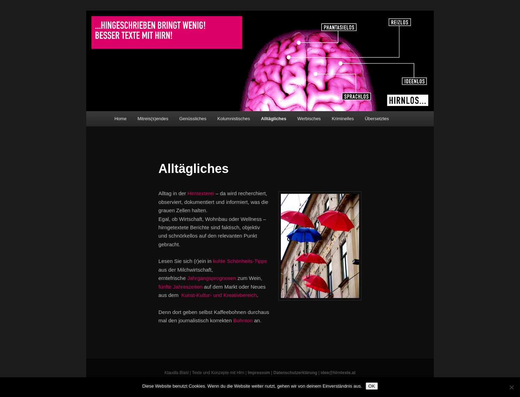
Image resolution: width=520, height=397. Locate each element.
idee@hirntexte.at (337, 372)
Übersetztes (377, 118)
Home (120, 118)
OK (371, 386)
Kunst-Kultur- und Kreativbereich (219, 295)
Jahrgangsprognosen (211, 278)
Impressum (259, 372)
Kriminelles (343, 118)
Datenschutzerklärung (295, 372)
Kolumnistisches (233, 118)
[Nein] (511, 387)
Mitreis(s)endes (152, 118)
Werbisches (309, 118)
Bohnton (243, 320)
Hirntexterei (200, 193)
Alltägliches (273, 118)
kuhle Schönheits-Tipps (240, 261)
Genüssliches (192, 118)
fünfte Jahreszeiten (181, 287)
